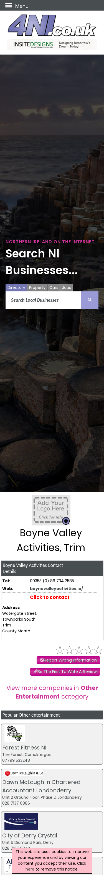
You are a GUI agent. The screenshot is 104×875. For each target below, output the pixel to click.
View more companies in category (52, 692)
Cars (53, 287)
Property (37, 287)
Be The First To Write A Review (67, 671)
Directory (16, 287)
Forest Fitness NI (24, 747)
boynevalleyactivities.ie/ (56, 588)
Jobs (66, 287)
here (30, 869)
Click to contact (50, 597)
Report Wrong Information (70, 660)
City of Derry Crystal (29, 835)
